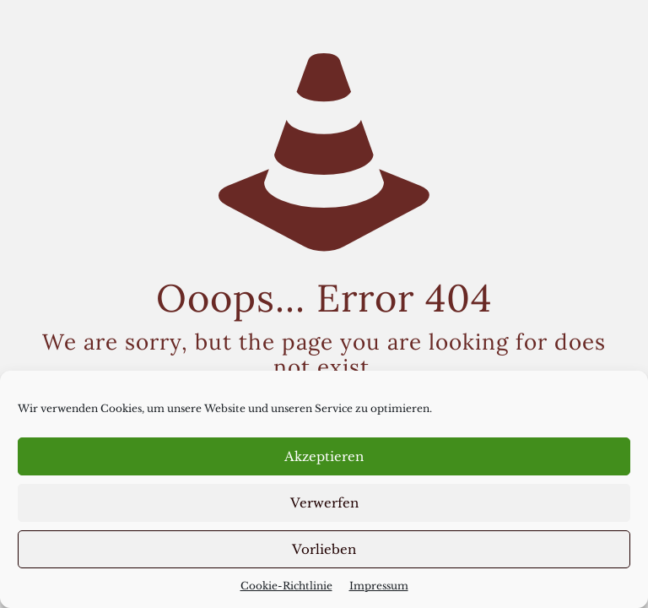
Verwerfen (324, 503)
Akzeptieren (324, 456)
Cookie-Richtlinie (286, 585)
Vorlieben (324, 549)
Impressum (378, 585)
